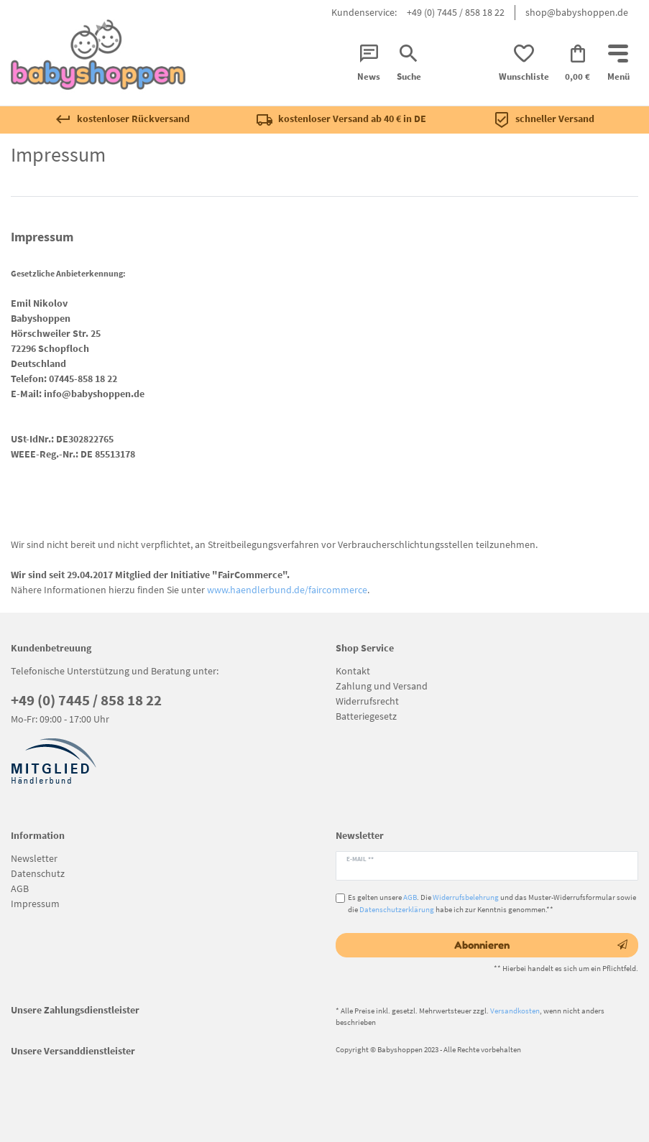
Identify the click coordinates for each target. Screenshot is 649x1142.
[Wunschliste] (524, 64)
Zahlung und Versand (382, 685)
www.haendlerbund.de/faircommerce (287, 589)
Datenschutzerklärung (396, 909)
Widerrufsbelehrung (466, 897)
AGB (20, 888)
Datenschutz (38, 873)
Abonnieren (540, 945)
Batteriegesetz (366, 716)
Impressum (35, 903)
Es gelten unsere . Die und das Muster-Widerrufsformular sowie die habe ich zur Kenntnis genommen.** (492, 903)
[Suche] (408, 64)
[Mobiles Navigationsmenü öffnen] (618, 64)
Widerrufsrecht (367, 701)
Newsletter (34, 858)
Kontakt (353, 670)
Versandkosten (515, 1011)
